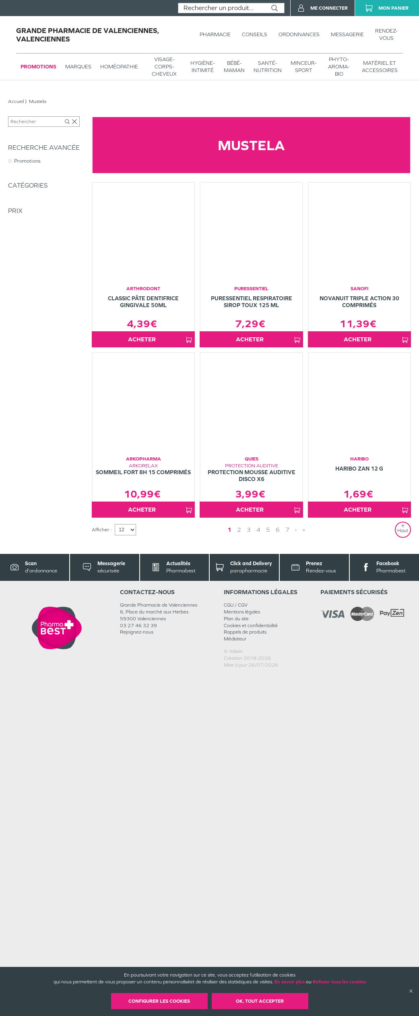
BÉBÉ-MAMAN (234, 66)
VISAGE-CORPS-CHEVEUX (164, 66)
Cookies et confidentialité (251, 966)
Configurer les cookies (159, 1001)
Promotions (38, 67)
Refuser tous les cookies (339, 982)
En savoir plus (290, 982)
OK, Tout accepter (260, 1001)
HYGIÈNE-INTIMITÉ (202, 66)
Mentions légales (242, 952)
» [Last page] (288, 870)
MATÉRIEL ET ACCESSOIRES (380, 66)
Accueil (16, 101)
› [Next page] (280, 870)
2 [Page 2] (252, 870)
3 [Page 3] (262, 870)
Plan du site (236, 959)
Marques (78, 67)
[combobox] (221, 8)
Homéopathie (119, 67)
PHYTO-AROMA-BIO (339, 66)
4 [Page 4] (272, 870)
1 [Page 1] (243, 870)
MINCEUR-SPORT (304, 66)
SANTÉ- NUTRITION (268, 66)
